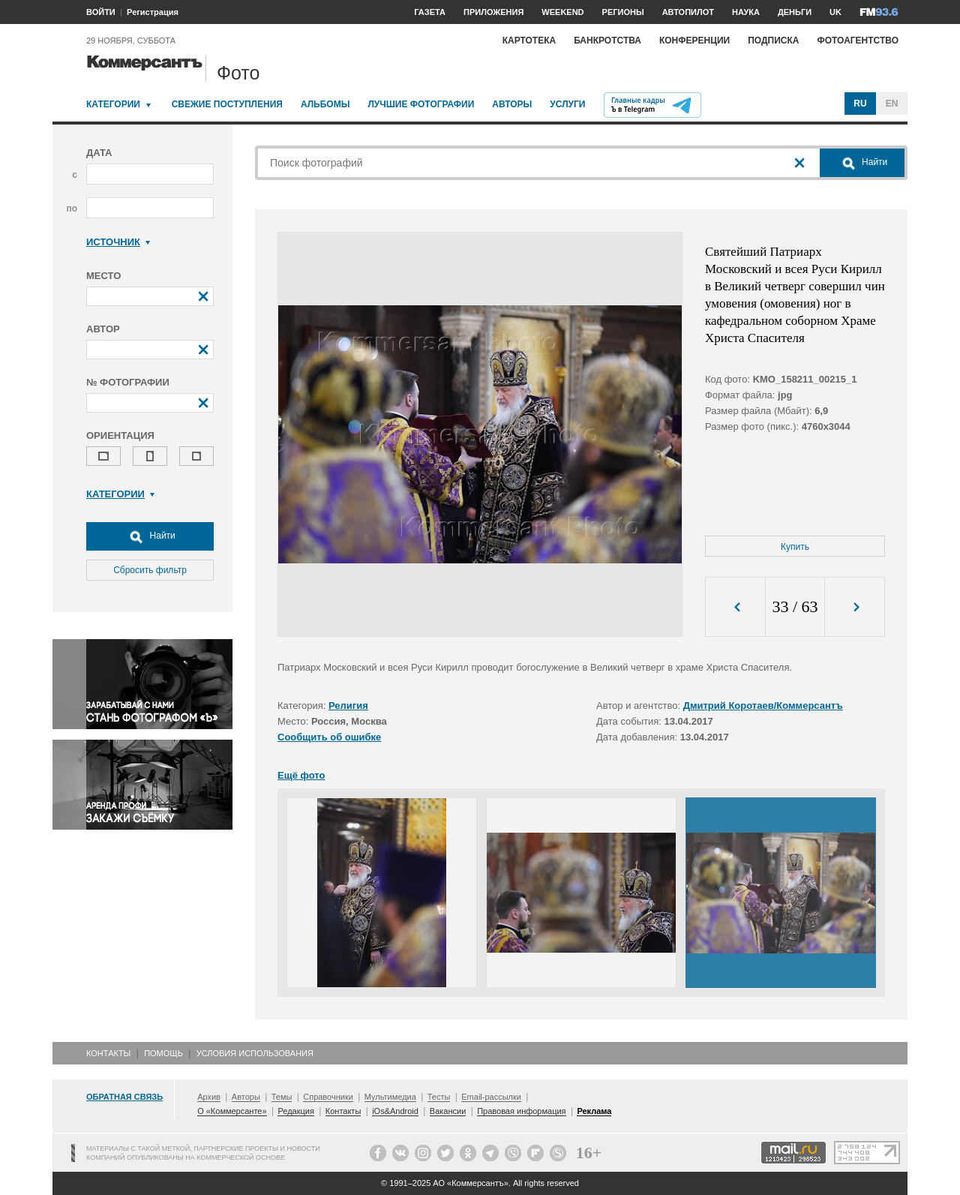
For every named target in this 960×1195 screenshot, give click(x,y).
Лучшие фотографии (421, 104)
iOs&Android (395, 1110)
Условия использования (255, 1053)
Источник (118, 242)
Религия (348, 705)
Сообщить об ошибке (329, 737)
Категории (113, 104)
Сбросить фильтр (150, 570)
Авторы (512, 104)
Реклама (594, 1110)
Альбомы (325, 104)
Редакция (296, 1110)
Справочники (328, 1096)
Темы (282, 1096)
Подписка (773, 40)
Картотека (529, 40)
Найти (150, 536)
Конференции (694, 40)
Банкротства (607, 40)
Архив (208, 1096)
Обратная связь (124, 1096)
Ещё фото (301, 775)
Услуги (567, 104)
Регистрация (152, 12)
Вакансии (448, 1110)
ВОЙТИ (101, 12)
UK (836, 12)
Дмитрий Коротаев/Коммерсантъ (763, 705)
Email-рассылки (491, 1096)
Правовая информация (521, 1110)
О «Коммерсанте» (231, 1110)
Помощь (163, 1053)
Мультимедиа (390, 1096)
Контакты (108, 1053)
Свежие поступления (227, 104)
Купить (795, 547)
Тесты (439, 1096)
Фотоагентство (857, 40)
